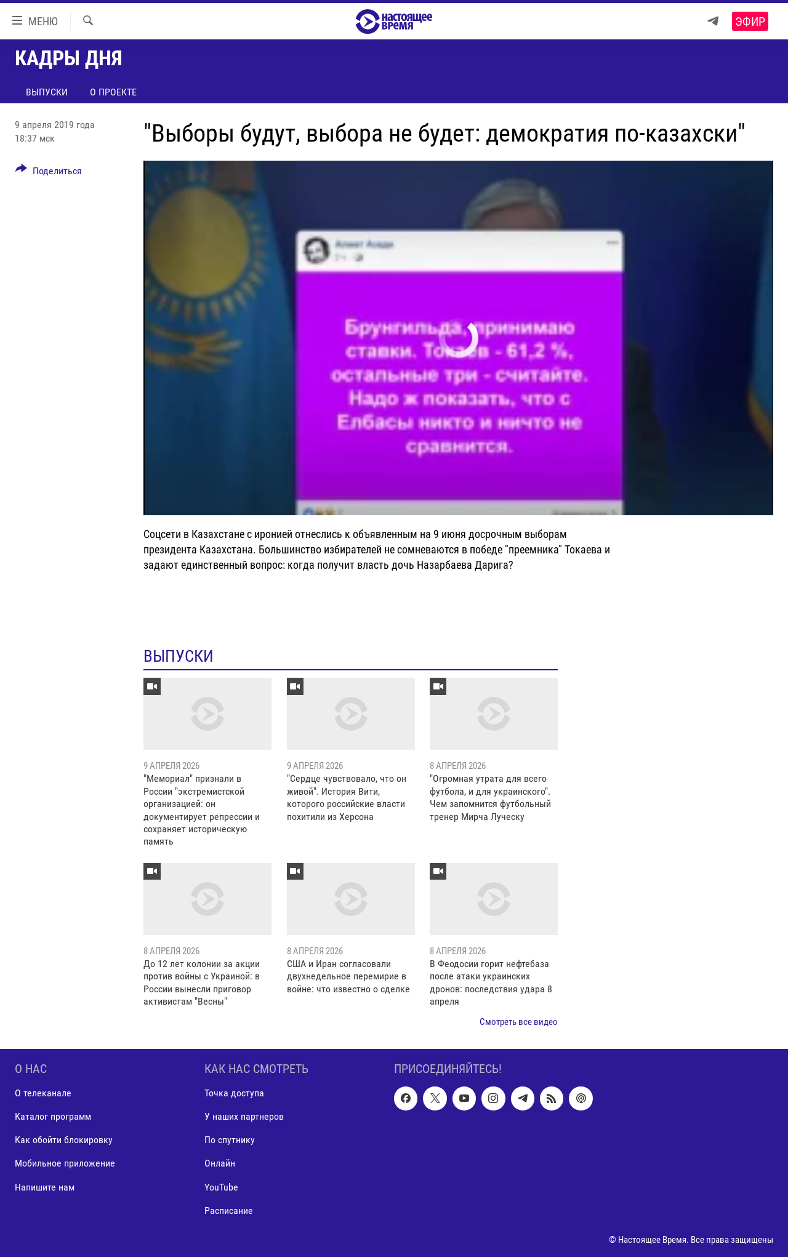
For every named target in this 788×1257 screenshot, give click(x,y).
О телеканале (43, 1093)
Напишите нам (44, 1187)
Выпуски (47, 92)
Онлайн (219, 1164)
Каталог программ (53, 1116)
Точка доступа (234, 1093)
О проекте (113, 92)
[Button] (48, 173)
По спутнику (229, 1140)
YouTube (221, 1187)
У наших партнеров (244, 1116)
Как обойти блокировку (64, 1140)
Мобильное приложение (65, 1164)
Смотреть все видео (519, 1021)
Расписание (228, 1210)
